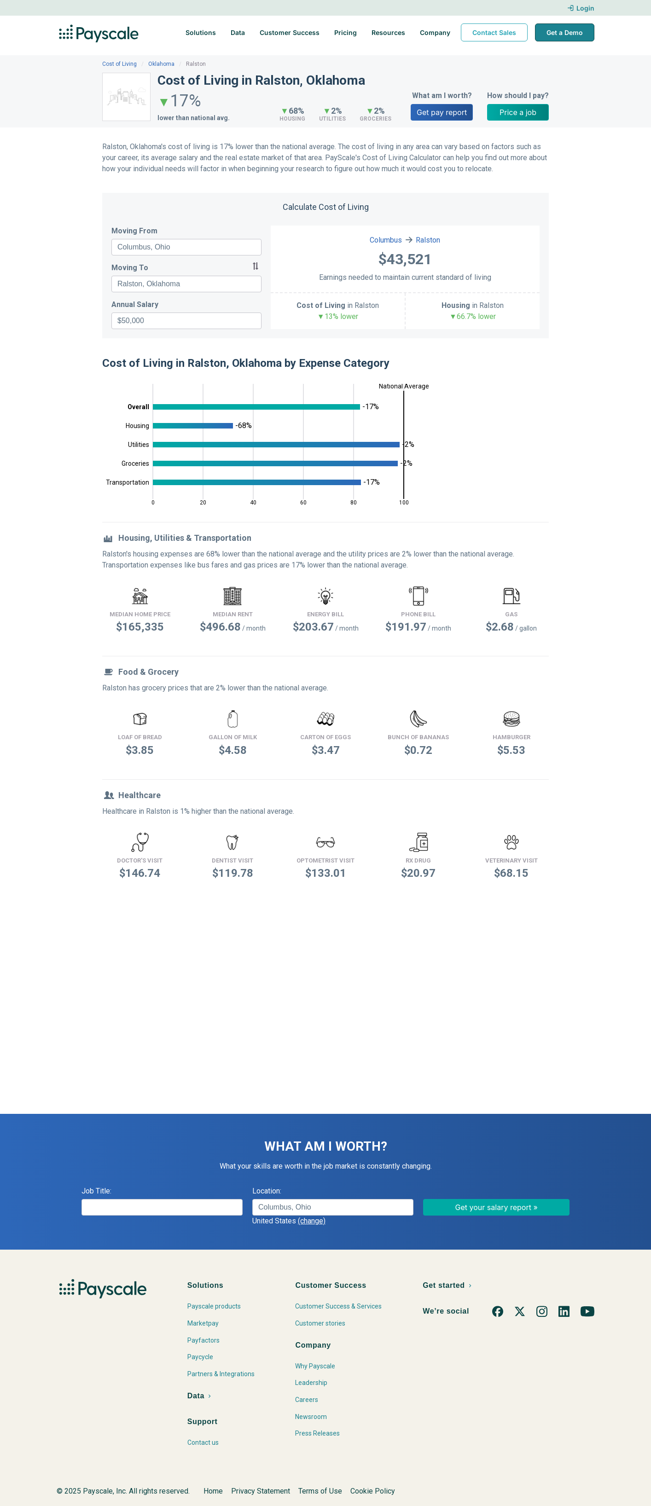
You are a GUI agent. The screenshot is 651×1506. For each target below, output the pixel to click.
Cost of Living (119, 64)
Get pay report (442, 112)
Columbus (386, 240)
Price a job (518, 112)
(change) (312, 1220)
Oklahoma (161, 64)
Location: (266, 1191)
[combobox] (186, 247)
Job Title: (96, 1191)
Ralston (428, 240)
